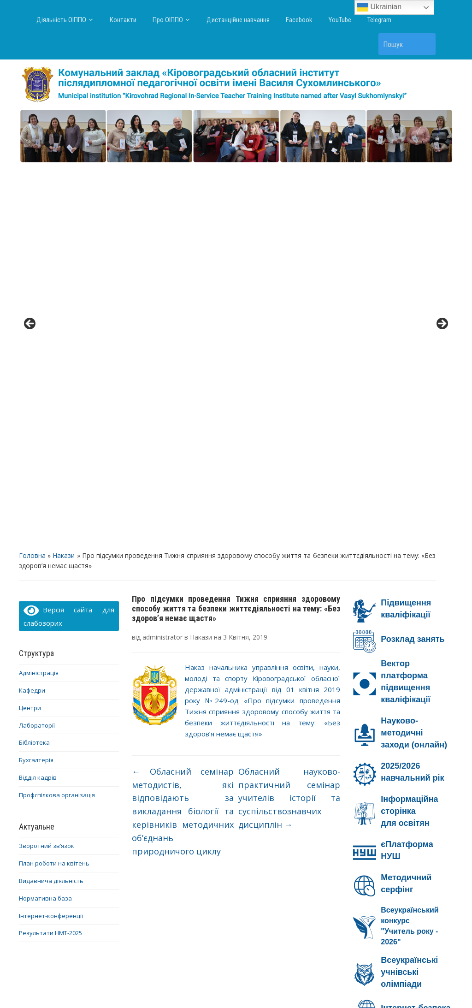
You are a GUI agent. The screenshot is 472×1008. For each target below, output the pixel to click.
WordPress (191, 984)
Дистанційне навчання (238, 20)
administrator (162, 257)
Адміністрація (39, 293)
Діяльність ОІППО (61, 20)
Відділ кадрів (38, 397)
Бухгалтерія (36, 380)
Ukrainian (379, 7)
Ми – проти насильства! (388, 864)
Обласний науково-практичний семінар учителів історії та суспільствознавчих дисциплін (289, 418)
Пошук (424, 44)
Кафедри (32, 310)
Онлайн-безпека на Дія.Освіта (397, 774)
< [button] (30, 134)
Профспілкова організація (57, 414)
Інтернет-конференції (51, 535)
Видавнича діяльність (51, 501)
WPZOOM (327, 984)
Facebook (299, 20)
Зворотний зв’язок (46, 466)
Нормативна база (45, 518)
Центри (30, 327)
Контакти (123, 20)
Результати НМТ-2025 (50, 553)
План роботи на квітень (54, 483)
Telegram (379, 20)
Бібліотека (34, 362)
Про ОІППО (168, 20)
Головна (32, 175)
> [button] (441, 134)
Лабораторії (37, 345)
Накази (64, 175)
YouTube (340, 20)
